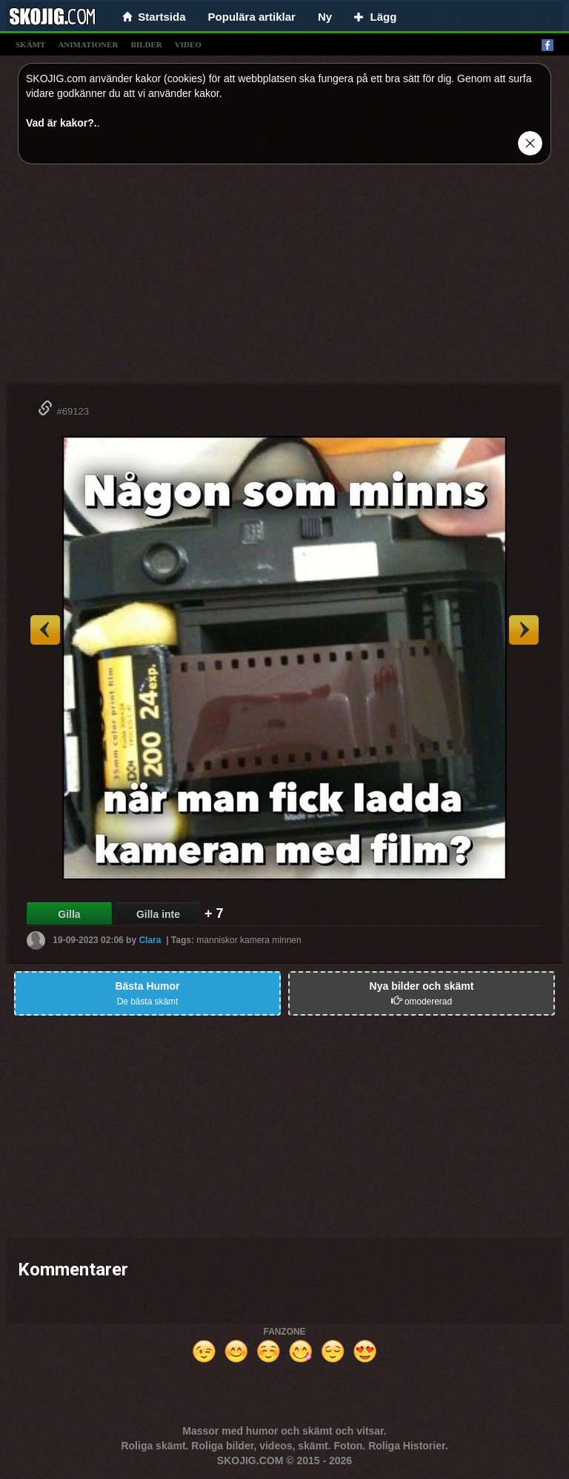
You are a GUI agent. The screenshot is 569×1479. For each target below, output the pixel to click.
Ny (325, 16)
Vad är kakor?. (61, 123)
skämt (30, 44)
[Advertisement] (284, 279)
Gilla (69, 914)
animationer (88, 44)
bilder (146, 44)
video (188, 44)
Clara (150, 940)
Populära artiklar (252, 16)
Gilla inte (158, 914)
